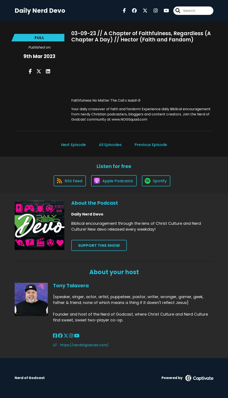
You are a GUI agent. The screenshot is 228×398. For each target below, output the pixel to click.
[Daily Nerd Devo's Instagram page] (153, 10)
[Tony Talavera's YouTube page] (76, 335)
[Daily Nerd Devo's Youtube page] (163, 10)
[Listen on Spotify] (156, 180)
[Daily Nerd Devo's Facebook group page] (132, 10)
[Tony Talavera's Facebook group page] (60, 335)
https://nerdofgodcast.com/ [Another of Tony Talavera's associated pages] (81, 345)
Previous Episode (151, 144)
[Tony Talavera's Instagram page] (71, 335)
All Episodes (110, 144)
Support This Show (99, 245)
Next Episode (73, 144)
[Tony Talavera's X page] (66, 335)
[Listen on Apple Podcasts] (114, 180)
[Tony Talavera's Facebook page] (55, 335)
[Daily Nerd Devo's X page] (142, 10)
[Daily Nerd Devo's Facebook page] (124, 10)
